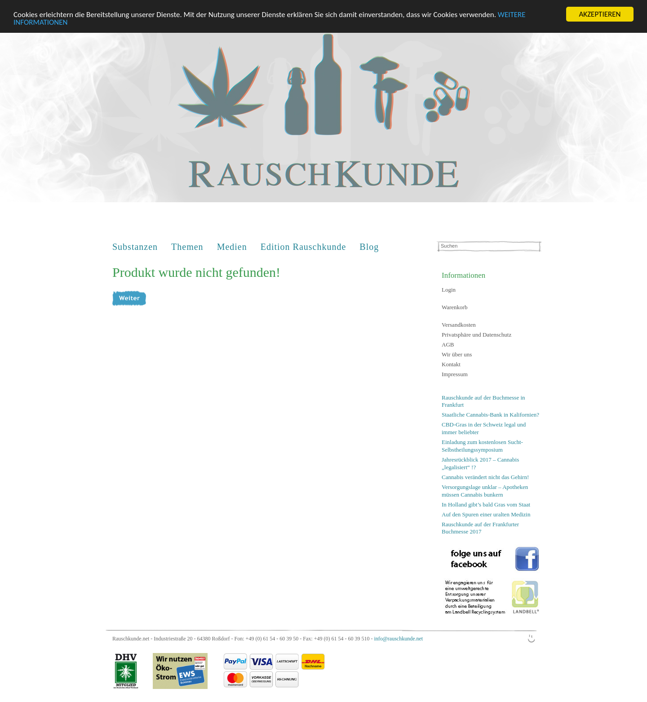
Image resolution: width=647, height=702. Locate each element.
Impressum (455, 374)
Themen (187, 247)
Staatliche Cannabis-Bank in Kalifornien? (490, 414)
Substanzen (135, 247)
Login (449, 289)
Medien (232, 247)
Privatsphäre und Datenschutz (476, 334)
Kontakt (451, 364)
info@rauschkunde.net (398, 638)
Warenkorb (454, 307)
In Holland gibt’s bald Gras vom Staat (486, 504)
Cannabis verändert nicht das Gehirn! (485, 477)
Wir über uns (457, 354)
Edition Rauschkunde (303, 247)
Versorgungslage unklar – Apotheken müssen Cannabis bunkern (485, 491)
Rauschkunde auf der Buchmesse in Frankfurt (483, 401)
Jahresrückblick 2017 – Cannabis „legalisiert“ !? (480, 463)
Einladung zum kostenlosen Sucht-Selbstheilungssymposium (482, 446)
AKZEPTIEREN (599, 14)
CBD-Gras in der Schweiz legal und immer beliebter (484, 428)
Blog (369, 247)
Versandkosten (459, 324)
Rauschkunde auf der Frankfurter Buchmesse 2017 (480, 527)
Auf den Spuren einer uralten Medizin (486, 514)
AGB (448, 344)
